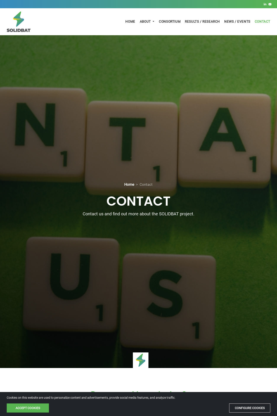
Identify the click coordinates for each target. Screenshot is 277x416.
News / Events (237, 22)
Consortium (169, 22)
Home (130, 22)
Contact (262, 22)
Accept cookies (28, 408)
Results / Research (202, 22)
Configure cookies (250, 408)
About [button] (146, 22)
